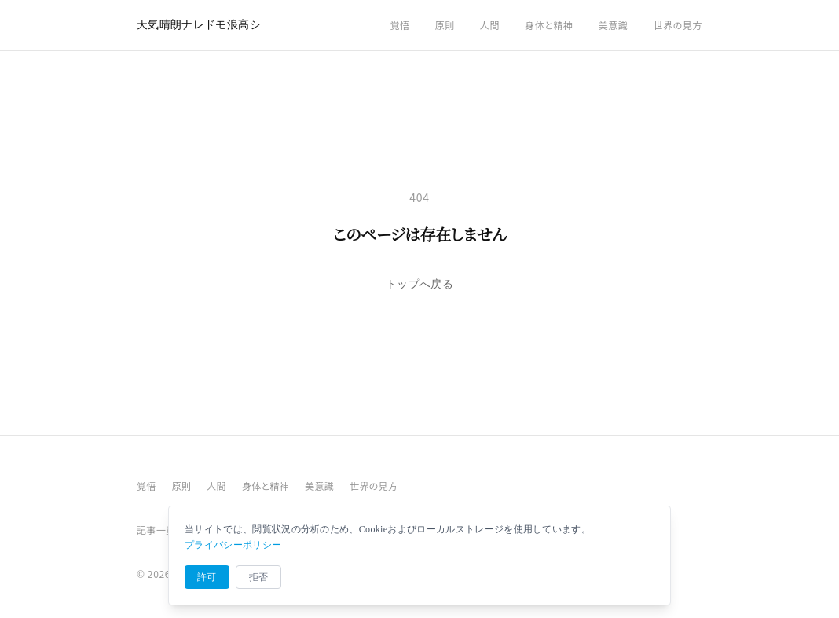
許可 (207, 577)
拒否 (259, 577)
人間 (490, 24)
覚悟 (399, 24)
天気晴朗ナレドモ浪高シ (199, 25)
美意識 (613, 24)
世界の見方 (677, 24)
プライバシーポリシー (233, 544)
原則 (445, 24)
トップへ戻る (419, 284)
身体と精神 (549, 24)
